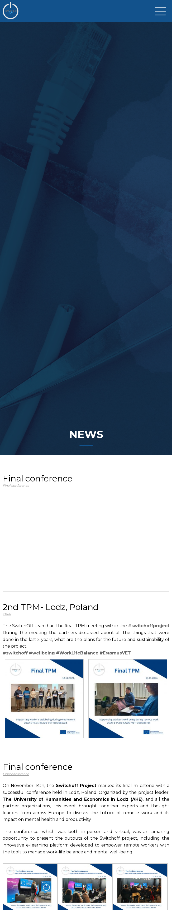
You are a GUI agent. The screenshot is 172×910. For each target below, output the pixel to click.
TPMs (7, 614)
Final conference (16, 486)
